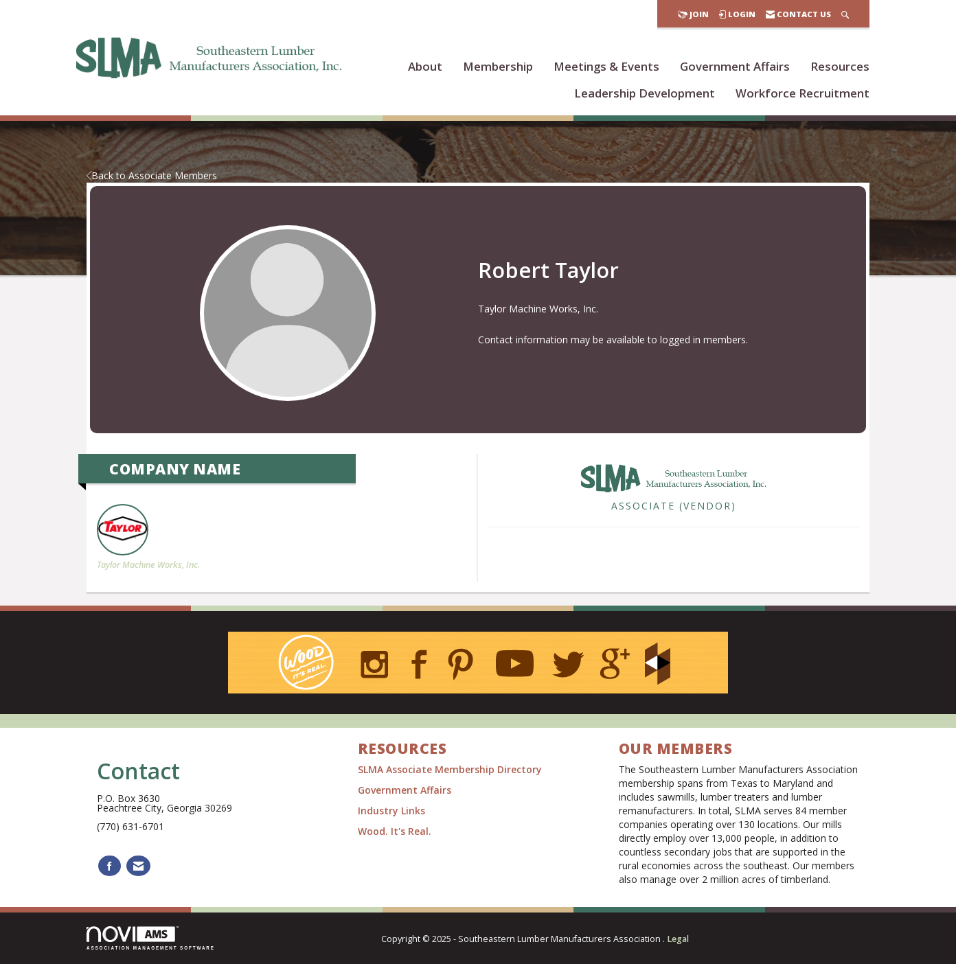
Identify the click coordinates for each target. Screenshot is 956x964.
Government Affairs (735, 66)
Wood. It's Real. (394, 831)
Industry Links (391, 810)
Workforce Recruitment (802, 93)
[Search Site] (845, 14)
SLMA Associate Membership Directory (451, 769)
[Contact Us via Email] (138, 866)
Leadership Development (644, 93)
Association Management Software (151, 938)
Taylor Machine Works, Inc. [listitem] (148, 537)
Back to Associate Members (152, 175)
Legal (678, 939)
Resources (839, 66)
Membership (498, 66)
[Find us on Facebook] (109, 866)
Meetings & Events (606, 66)
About (425, 66)
